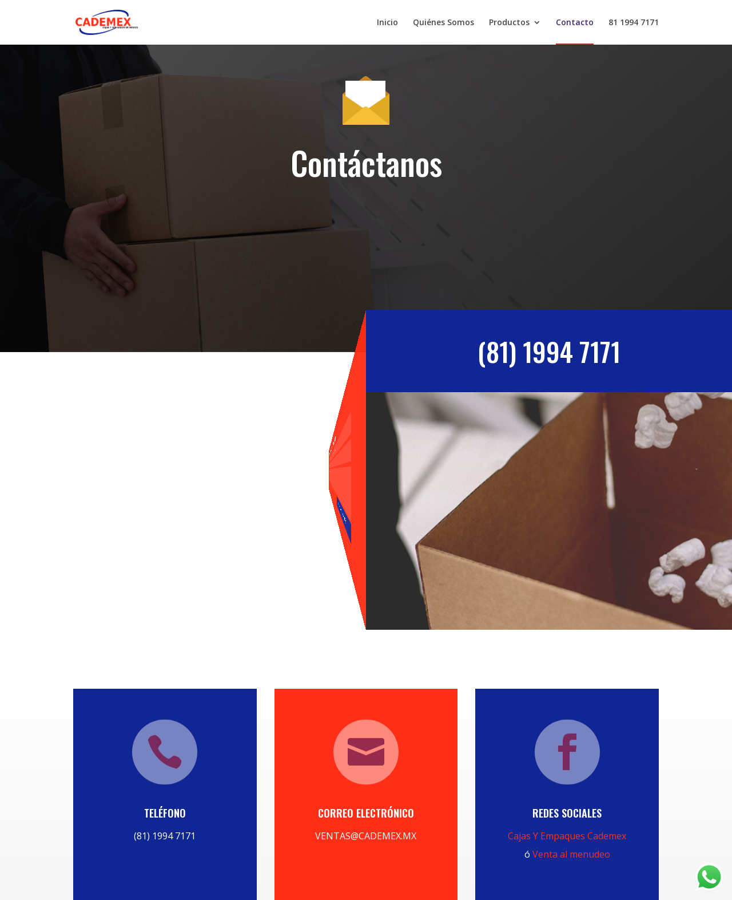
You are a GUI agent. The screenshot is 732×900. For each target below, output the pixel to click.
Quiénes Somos (443, 22)
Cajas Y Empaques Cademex (567, 836)
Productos (509, 22)
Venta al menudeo (571, 854)
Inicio (387, 22)
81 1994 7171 (633, 22)
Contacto (575, 22)
